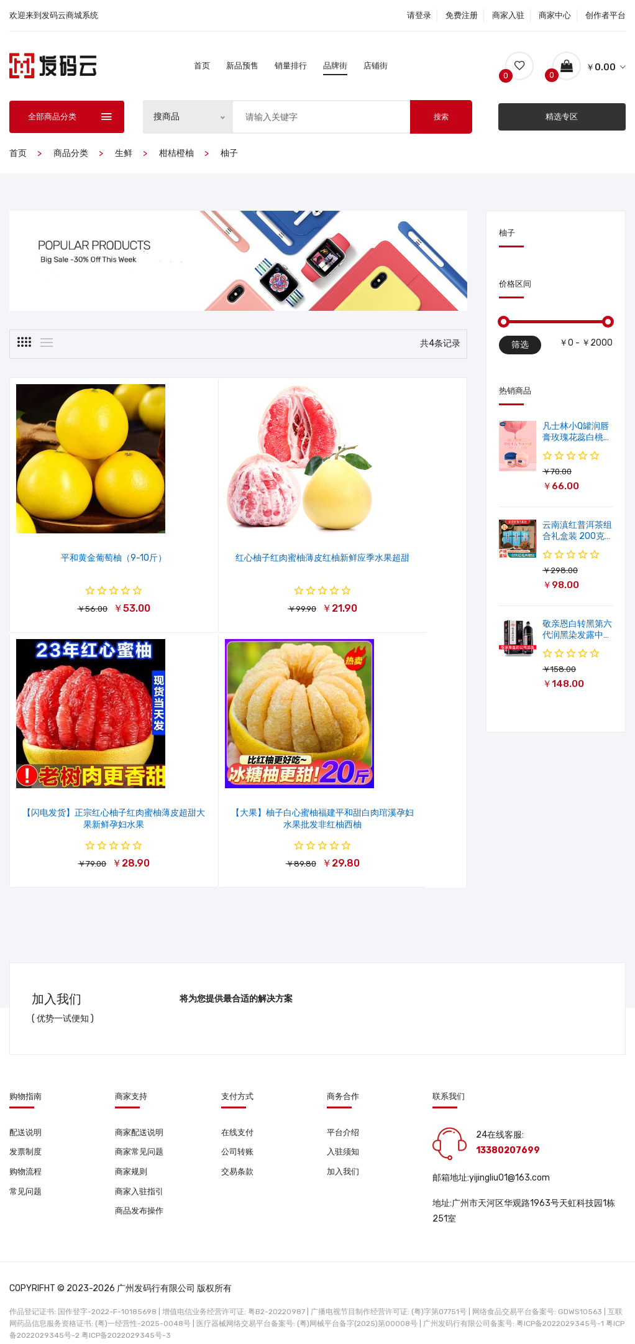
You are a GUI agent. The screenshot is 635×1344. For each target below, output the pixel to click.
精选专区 (561, 116)
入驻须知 (344, 1133)
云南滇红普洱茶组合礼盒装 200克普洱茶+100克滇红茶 (577, 527)
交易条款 (238, 1154)
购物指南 (25, 1076)
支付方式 (237, 1076)
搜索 (441, 117)
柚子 (229, 153)
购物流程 (26, 1154)
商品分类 (70, 153)
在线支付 (238, 1113)
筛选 (520, 344)
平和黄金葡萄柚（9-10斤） (86, 548)
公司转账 (238, 1133)
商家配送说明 (141, 1113)
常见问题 (26, 1174)
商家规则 (132, 1154)
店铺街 (375, 65)
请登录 (419, 15)
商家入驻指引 (141, 1174)
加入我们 (344, 1154)
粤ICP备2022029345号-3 (126, 1315)
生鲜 (123, 153)
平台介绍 (344, 1113)
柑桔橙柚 (176, 153)
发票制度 (26, 1133)
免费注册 (461, 15)
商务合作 (343, 1076)
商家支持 (131, 1076)
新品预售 (242, 65)
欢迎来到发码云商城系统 (53, 15)
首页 (202, 65)
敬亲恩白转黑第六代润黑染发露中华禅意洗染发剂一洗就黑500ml (577, 626)
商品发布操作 (141, 1195)
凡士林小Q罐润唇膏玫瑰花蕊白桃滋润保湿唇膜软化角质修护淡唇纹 (577, 443)
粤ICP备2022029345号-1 (560, 1303)
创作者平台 (605, 15)
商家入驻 (508, 15)
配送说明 (26, 1113)
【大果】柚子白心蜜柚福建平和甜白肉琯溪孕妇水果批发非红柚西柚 (86, 805)
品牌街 (335, 65)
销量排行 (291, 65)
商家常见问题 (141, 1133)
